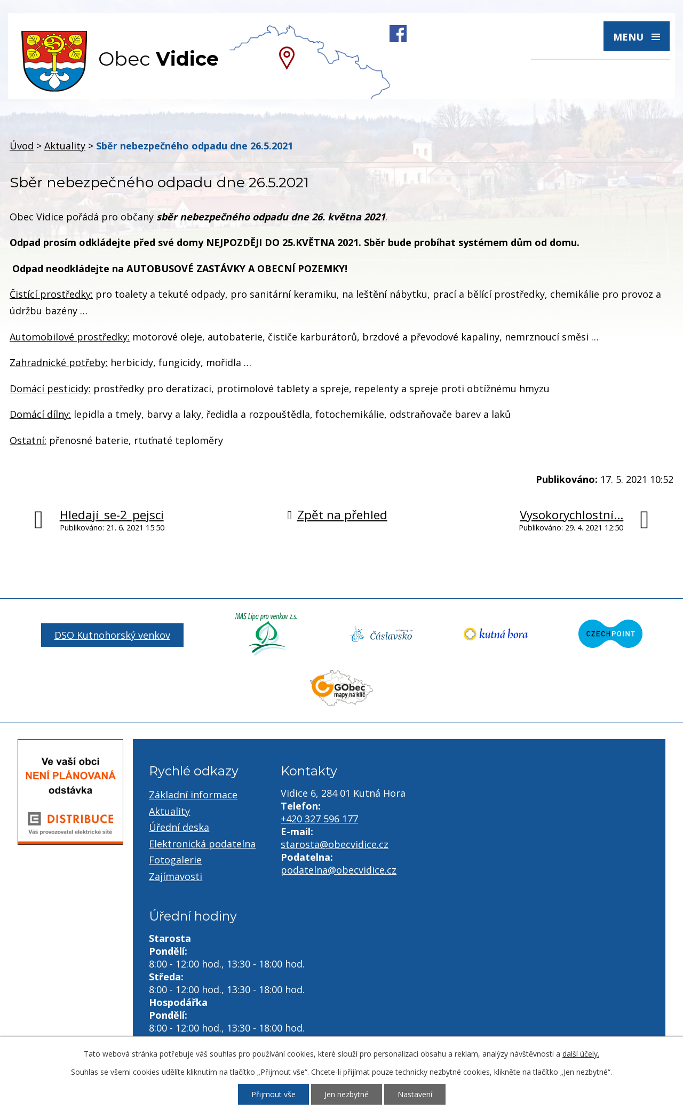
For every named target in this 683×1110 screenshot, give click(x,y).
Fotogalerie (175, 859)
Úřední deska (179, 827)
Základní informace (193, 794)
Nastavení (415, 1094)
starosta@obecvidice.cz (334, 844)
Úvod (22, 145)
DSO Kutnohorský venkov (112, 635)
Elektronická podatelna (202, 843)
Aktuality (64, 145)
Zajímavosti (175, 876)
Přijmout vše (273, 1094)
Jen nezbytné (346, 1094)
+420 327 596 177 (319, 818)
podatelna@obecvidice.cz (338, 869)
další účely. (580, 1054)
